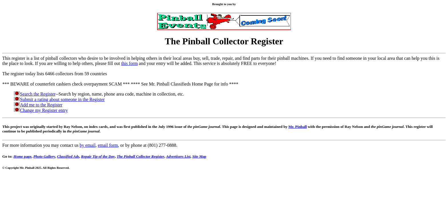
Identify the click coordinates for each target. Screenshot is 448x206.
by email (88, 145)
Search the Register (37, 94)
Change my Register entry (44, 110)
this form (129, 63)
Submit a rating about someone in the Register (62, 99)
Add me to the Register (41, 104)
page (22, 156)
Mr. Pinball (297, 126)
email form (108, 145)
